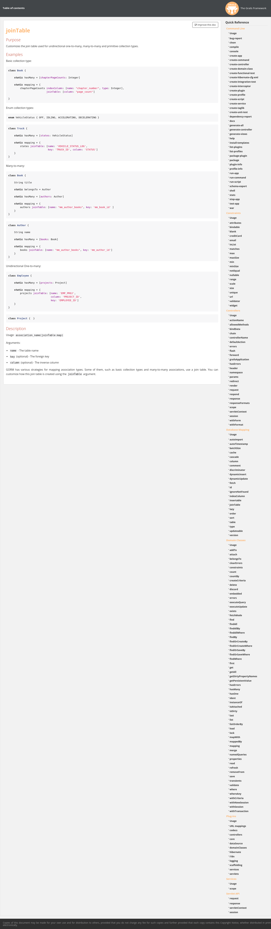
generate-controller (241, 129)
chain (233, 333)
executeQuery (238, 602)
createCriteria (238, 580)
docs (232, 121)
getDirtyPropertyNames (243, 676)
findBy (233, 637)
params (234, 376)
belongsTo (235, 558)
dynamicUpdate (239, 478)
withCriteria (237, 798)
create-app (236, 55)
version (234, 535)
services (234, 869)
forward (234, 355)
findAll (233, 624)
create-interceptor (240, 86)
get (231, 667)
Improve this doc (205, 24)
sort (232, 517)
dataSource (236, 843)
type (232, 526)
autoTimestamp (239, 443)
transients (236, 780)
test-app (234, 203)
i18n (232, 856)
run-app (234, 173)
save (232, 776)
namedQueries (238, 754)
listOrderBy (236, 724)
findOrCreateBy (239, 641)
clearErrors (236, 563)
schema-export (238, 186)
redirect (234, 381)
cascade (234, 457)
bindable (235, 227)
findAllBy (235, 628)
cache (233, 452)
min (232, 261)
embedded (236, 593)
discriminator (237, 470)
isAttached (236, 706)
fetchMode (236, 615)
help (232, 138)
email (233, 240)
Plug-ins (231, 816)
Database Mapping (237, 429)
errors (233, 346)
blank (233, 231)
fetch (233, 483)
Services (231, 878)
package (234, 160)
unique (234, 292)
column (234, 461)
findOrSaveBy (237, 650)
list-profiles (236, 151)
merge (233, 750)
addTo (233, 550)
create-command (239, 60)
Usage (233, 33)
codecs (234, 830)
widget (234, 305)
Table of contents (14, 8)
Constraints (233, 213)
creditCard (236, 235)
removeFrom (237, 772)
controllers (236, 834)
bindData (235, 329)
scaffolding (236, 865)
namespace (236, 372)
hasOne (234, 693)
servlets (234, 873)
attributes (235, 222)
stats (232, 195)
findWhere (236, 658)
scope (233, 407)
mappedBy (236, 741)
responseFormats (240, 403)
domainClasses (238, 847)
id (231, 487)
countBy (234, 576)
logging (234, 860)
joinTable (235, 504)
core (232, 839)
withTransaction (239, 811)
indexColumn (237, 496)
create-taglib (237, 108)
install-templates (239, 142)
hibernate (235, 852)
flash (232, 350)
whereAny (235, 793)
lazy (232, 509)
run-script (235, 181)
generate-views (238, 134)
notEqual (235, 270)
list (231, 719)
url (231, 296)
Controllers (233, 310)
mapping (235, 745)
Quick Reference (237, 22)
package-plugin (238, 155)
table (233, 522)
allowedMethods (239, 324)
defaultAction (237, 342)
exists (233, 611)
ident (233, 698)
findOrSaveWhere (240, 654)
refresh (234, 767)
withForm (235, 420)
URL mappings (238, 826)
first (232, 663)
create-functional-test (242, 73)
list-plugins (236, 147)
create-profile (237, 94)
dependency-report (241, 116)
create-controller (239, 64)
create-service (238, 103)
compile (234, 47)
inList (233, 244)
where (233, 789)
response (235, 398)
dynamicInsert (238, 474)
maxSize (234, 257)
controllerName (239, 337)
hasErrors (235, 363)
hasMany (235, 689)
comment (235, 465)
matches (235, 248)
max (232, 253)
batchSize (235, 448)
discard (234, 589)
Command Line (235, 28)
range (233, 279)
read (232, 763)
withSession (236, 806)
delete (233, 584)
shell (232, 190)
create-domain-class (241, 68)
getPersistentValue (241, 680)
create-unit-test (239, 112)
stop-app (235, 199)
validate (234, 785)
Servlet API (233, 893)
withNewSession (239, 802)
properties (236, 759)
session (234, 416)
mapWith (235, 737)
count (233, 571)
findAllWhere (237, 632)
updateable (236, 531)
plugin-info (236, 164)
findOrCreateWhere (241, 645)
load (232, 728)
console (234, 51)
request (234, 389)
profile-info (236, 168)
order (233, 513)
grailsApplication (239, 359)
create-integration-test (243, 81)
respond (234, 394)
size (232, 288)
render (234, 385)
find (232, 619)
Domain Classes (236, 540)
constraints (236, 567)
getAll (233, 671)
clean (233, 42)
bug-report (236, 38)
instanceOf (236, 702)
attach (233, 554)
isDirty (233, 711)
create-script (237, 99)
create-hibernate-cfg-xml (244, 77)
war (232, 208)
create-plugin (237, 90)
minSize (234, 266)
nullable (234, 275)
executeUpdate (238, 606)
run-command (238, 177)
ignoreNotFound (239, 491)
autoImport (236, 439)
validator (235, 301)
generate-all (237, 125)
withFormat (236, 424)
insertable (235, 500)
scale (232, 283)
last (232, 715)
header (234, 368)
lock (232, 732)
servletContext (238, 411)
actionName (237, 320)
